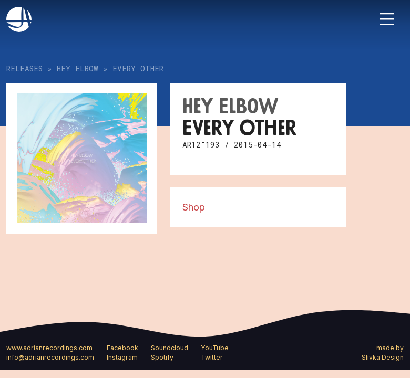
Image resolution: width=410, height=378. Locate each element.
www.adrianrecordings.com (49, 348)
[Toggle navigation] (387, 19)
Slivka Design (383, 357)
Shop (193, 207)
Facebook (122, 348)
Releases (24, 69)
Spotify (162, 357)
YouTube (215, 348)
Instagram (122, 357)
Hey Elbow (77, 69)
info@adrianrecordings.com (50, 357)
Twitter (212, 357)
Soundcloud (169, 348)
